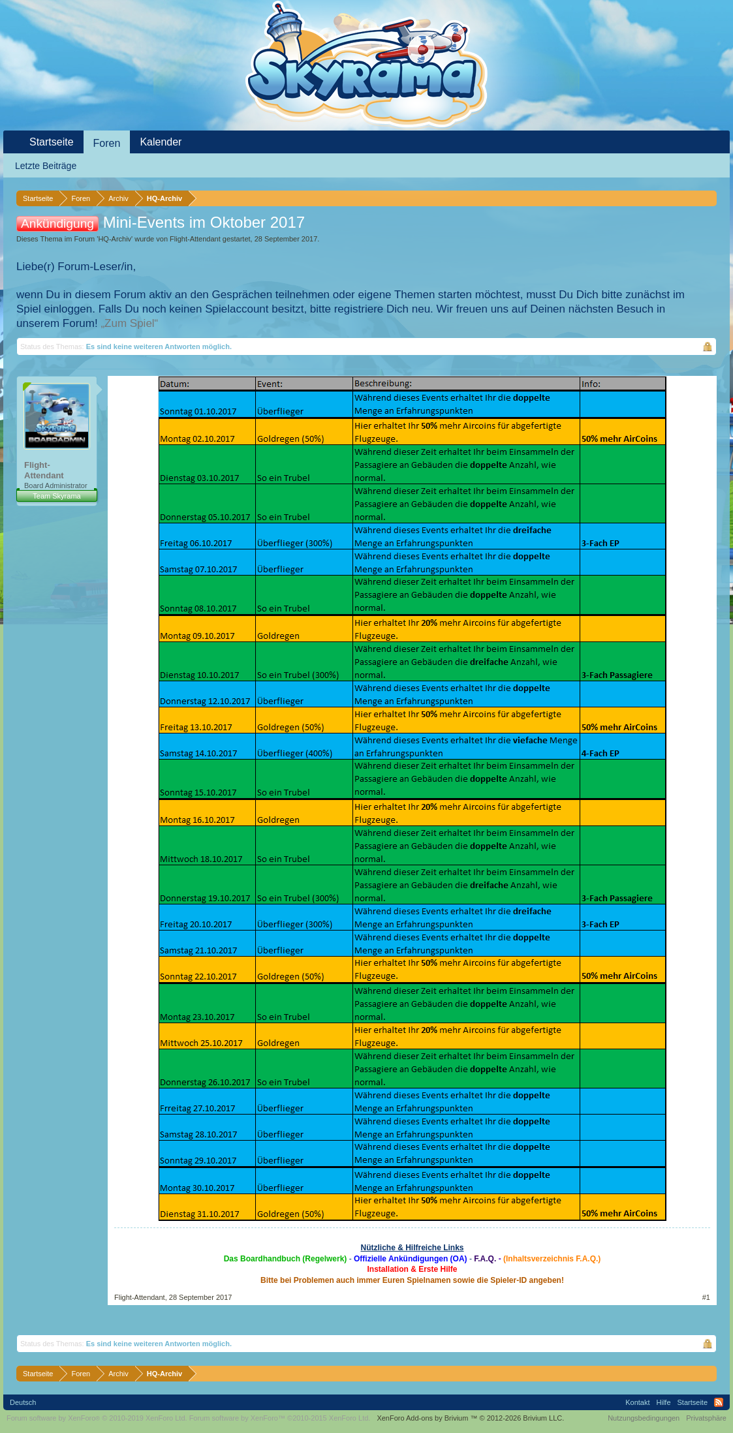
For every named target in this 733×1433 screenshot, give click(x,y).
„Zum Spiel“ (129, 323)
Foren (107, 143)
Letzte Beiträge (45, 166)
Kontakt (637, 1402)
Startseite (51, 141)
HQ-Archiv (114, 239)
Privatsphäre (706, 1418)
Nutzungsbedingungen (643, 1418)
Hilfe (664, 1402)
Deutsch (23, 1402)
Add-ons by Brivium (470, 1418)
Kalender (160, 141)
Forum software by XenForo (97, 1418)
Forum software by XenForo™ (280, 1418)
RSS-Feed (718, 1402)
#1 (706, 1297)
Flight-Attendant (195, 239)
